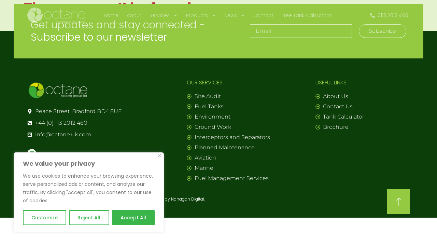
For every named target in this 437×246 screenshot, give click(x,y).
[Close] (159, 155)
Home (111, 15)
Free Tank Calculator (307, 15)
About (134, 15)
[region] (89, 192)
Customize (44, 217)
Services (164, 15)
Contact (263, 15)
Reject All (88, 217)
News (234, 15)
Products (201, 15)
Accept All (133, 217)
